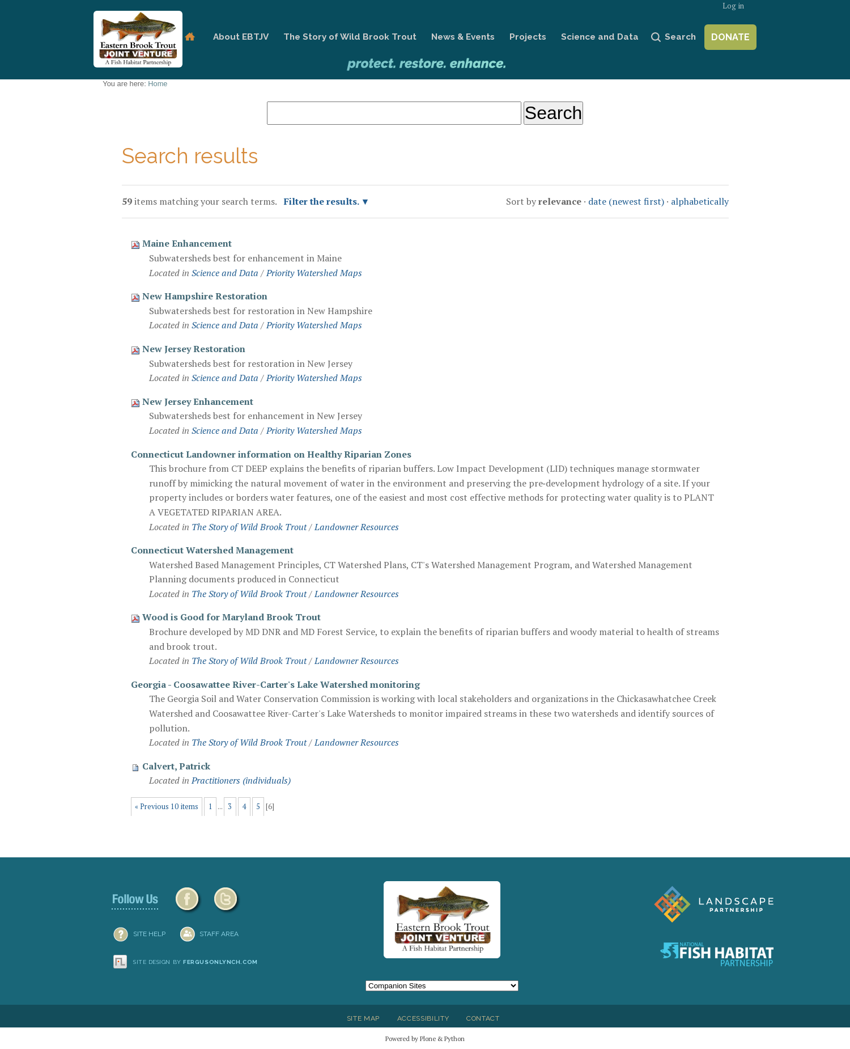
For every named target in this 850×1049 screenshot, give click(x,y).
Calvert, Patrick (176, 766)
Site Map (363, 1018)
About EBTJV (241, 37)
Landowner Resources (356, 527)
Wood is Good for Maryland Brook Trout (231, 617)
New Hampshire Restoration (204, 296)
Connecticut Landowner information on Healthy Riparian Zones (271, 454)
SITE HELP (149, 934)
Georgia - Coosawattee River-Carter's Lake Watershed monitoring (275, 684)
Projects (527, 37)
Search (680, 37)
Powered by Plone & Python (425, 1038)
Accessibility (423, 1018)
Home (189, 37)
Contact (483, 1018)
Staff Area (219, 934)
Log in (733, 6)
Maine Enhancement (187, 243)
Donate (730, 37)
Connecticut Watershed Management (212, 550)
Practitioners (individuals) (241, 780)
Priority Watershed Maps (314, 273)
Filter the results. (322, 201)
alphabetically (700, 201)
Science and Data (600, 37)
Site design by (195, 962)
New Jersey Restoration (193, 348)
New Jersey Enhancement (197, 401)
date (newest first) (626, 201)
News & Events (463, 37)
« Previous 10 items (166, 806)
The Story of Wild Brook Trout (349, 37)
